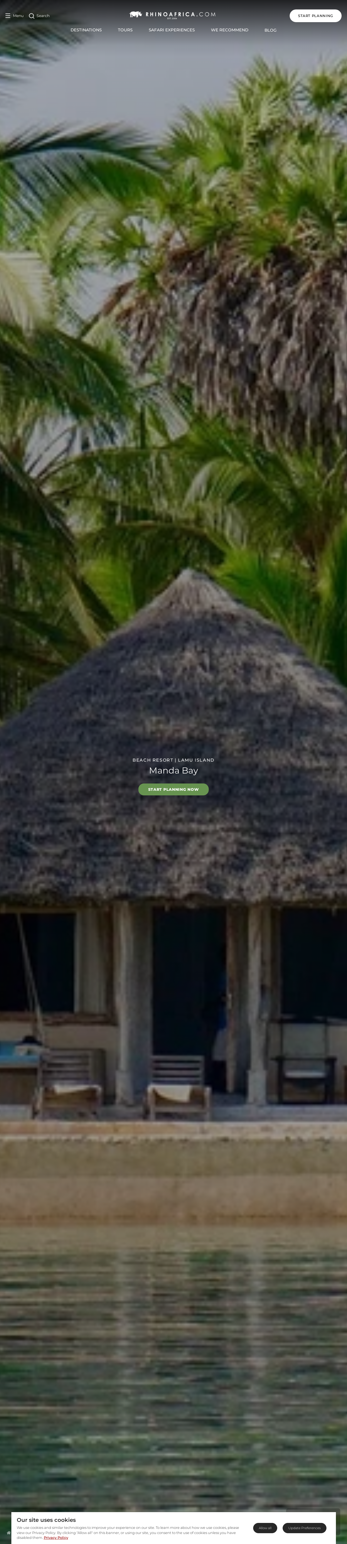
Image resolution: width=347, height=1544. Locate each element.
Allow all (265, 1528)
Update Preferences (304, 1528)
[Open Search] (39, 15)
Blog (271, 30)
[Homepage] (9, 1532)
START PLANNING (315, 16)
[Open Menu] (14, 15)
